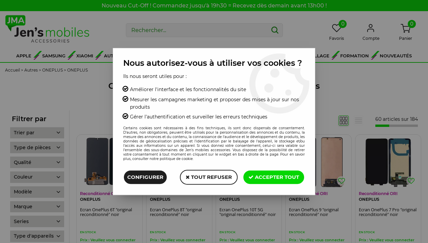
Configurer (145, 177)
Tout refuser (209, 177)
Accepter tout (273, 177)
